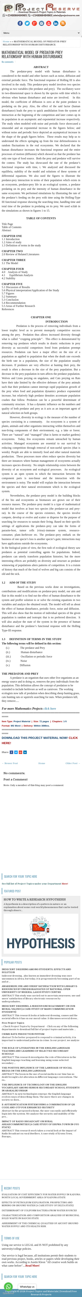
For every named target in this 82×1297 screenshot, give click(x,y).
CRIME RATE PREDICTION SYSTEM (23, 1034)
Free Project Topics (13, 1023)
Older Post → (72, 763)
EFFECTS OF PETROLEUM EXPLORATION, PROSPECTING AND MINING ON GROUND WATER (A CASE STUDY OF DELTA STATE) (38, 1204)
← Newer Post (10, 763)
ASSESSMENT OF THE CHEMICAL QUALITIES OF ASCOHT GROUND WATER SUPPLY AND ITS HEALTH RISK (40, 1225)
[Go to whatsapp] (8, 1286)
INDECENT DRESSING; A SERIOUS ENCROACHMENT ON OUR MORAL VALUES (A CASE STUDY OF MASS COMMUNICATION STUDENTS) (38, 1009)
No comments (8, 62)
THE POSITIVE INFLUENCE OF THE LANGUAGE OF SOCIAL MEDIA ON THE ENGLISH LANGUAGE (37, 1069)
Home (6, 41)
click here (49, 708)
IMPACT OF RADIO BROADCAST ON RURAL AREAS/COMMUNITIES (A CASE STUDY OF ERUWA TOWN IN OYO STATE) (40, 1124)
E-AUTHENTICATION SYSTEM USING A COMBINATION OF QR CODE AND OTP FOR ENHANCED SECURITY (38, 1106)
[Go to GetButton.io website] (8, 1293)
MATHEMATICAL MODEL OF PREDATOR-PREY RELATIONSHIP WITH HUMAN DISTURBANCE (32, 54)
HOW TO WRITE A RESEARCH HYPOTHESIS (35, 899)
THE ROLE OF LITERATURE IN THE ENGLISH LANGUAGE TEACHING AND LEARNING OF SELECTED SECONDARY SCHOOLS (36, 1051)
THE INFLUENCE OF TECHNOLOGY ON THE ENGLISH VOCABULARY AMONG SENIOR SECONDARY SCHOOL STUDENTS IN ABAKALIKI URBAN (40, 1087)
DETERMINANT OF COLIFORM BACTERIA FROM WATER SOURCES (39, 1210)
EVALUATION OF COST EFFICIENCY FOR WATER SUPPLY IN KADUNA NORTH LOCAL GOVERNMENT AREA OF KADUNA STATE (41, 1196)
